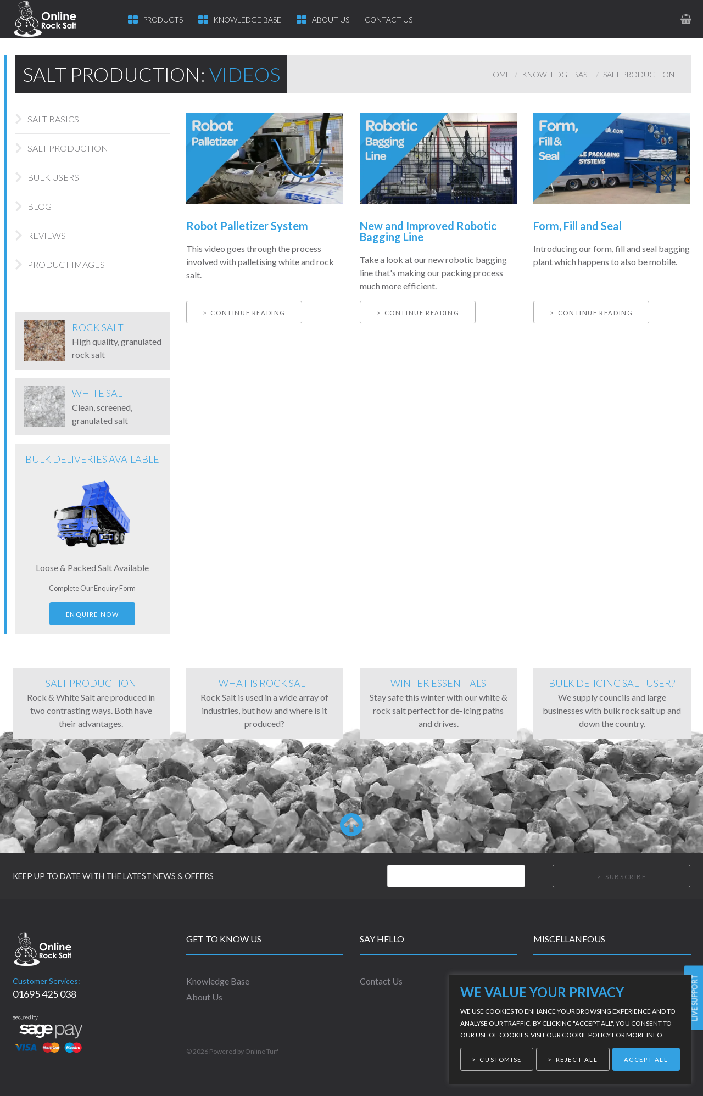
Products (163, 19)
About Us (330, 19)
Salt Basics (53, 119)
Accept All (646, 1059)
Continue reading (248, 312)
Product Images (66, 264)
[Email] (456, 876)
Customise (500, 1059)
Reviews (46, 235)
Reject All (577, 1059)
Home (498, 74)
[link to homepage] (55, 19)
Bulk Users (53, 177)
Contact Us (388, 19)
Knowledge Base (247, 19)
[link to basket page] (686, 18)
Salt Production (638, 74)
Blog (39, 206)
